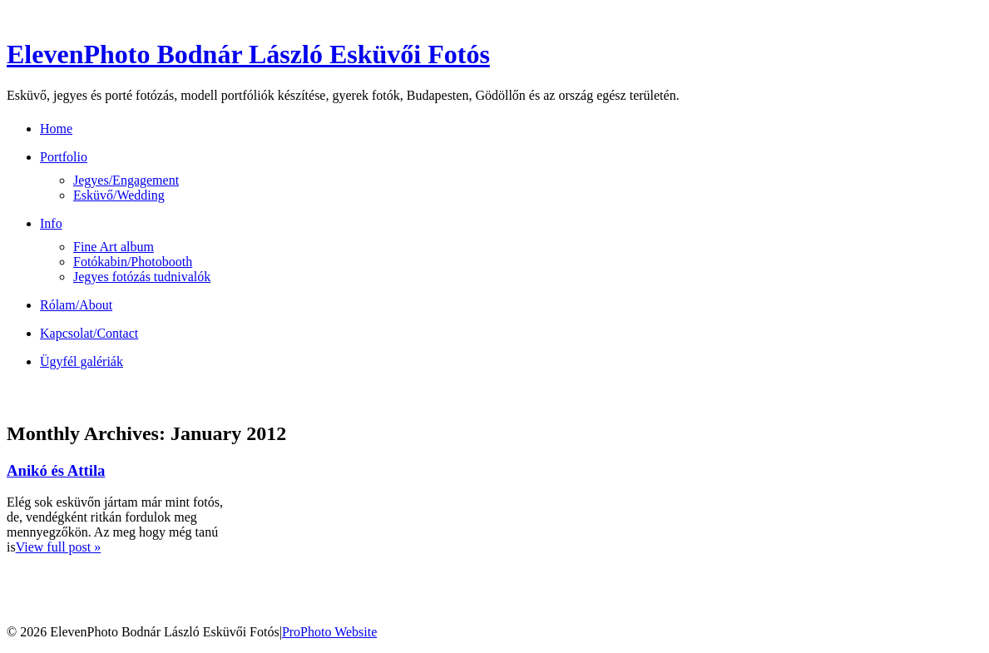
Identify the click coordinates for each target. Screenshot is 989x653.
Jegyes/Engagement (126, 180)
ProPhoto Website (329, 632)
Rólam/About (76, 305)
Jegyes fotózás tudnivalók (141, 277)
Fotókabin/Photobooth (132, 262)
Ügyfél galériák (81, 361)
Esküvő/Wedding (119, 195)
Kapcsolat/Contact (89, 333)
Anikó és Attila (56, 470)
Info (51, 223)
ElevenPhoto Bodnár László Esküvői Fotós (248, 54)
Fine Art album (113, 247)
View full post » (58, 547)
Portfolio (63, 157)
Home (56, 128)
